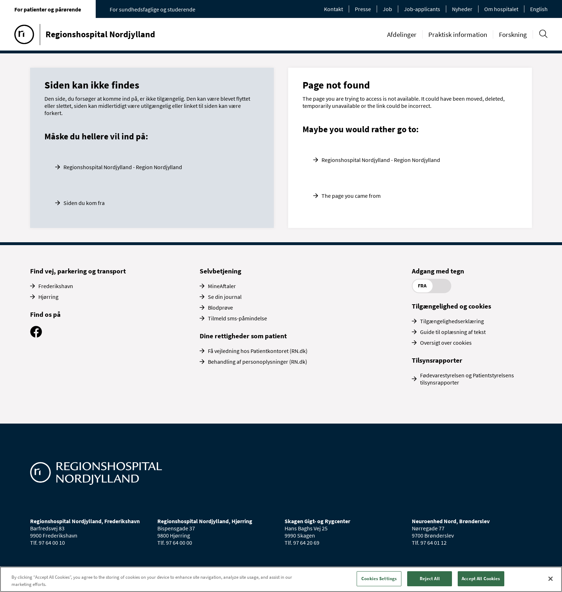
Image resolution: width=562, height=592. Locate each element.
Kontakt (333, 9)
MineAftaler (222, 286)
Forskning (513, 34)
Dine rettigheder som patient (243, 335)
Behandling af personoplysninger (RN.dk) (257, 361)
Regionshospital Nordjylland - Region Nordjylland (122, 167)
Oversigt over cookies (446, 342)
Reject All (430, 579)
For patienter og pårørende (47, 9)
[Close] (550, 579)
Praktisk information (457, 34)
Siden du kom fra (84, 202)
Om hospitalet (501, 9)
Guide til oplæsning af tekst (453, 331)
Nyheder (462, 9)
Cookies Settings (379, 579)
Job (387, 9)
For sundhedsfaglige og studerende (152, 9)
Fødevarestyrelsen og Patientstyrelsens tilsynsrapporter (467, 379)
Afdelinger (401, 34)
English (539, 9)
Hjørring (48, 296)
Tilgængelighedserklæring (452, 321)
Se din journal (225, 296)
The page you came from (351, 195)
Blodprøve (220, 307)
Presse (363, 9)
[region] (281, 579)
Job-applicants (422, 9)
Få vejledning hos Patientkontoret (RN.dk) (258, 350)
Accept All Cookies (481, 579)
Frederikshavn (55, 286)
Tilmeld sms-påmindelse (237, 318)
